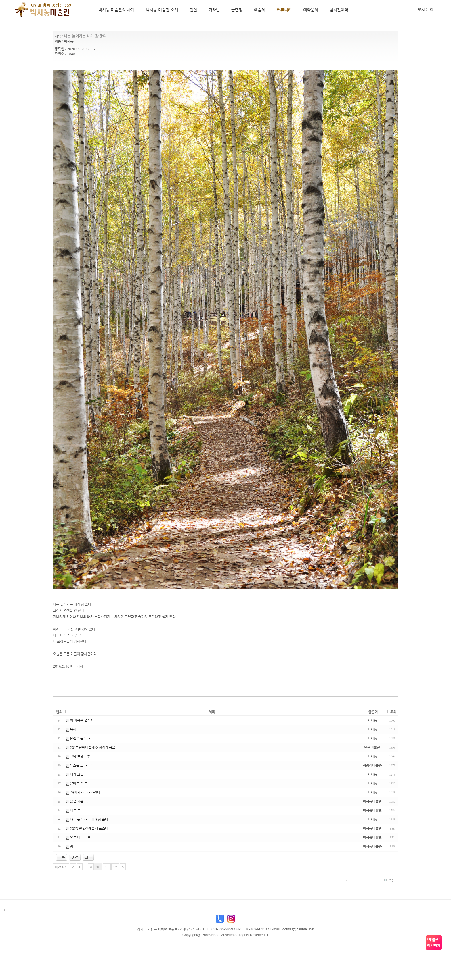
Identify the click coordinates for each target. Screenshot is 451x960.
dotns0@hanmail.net (298, 929)
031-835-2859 (222, 929)
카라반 (214, 9)
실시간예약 (339, 9)
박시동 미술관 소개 (162, 9)
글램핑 (236, 9)
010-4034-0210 (255, 929)
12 (115, 867)
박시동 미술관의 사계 (116, 9)
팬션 (193, 9)
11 (106, 867)
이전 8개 (61, 867)
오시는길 (425, 9)
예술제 (259, 9)
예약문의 (310, 9)
